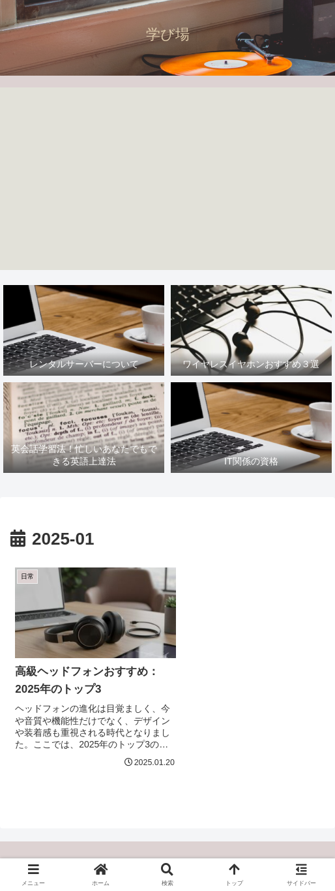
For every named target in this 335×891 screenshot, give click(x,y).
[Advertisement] (167, 178)
